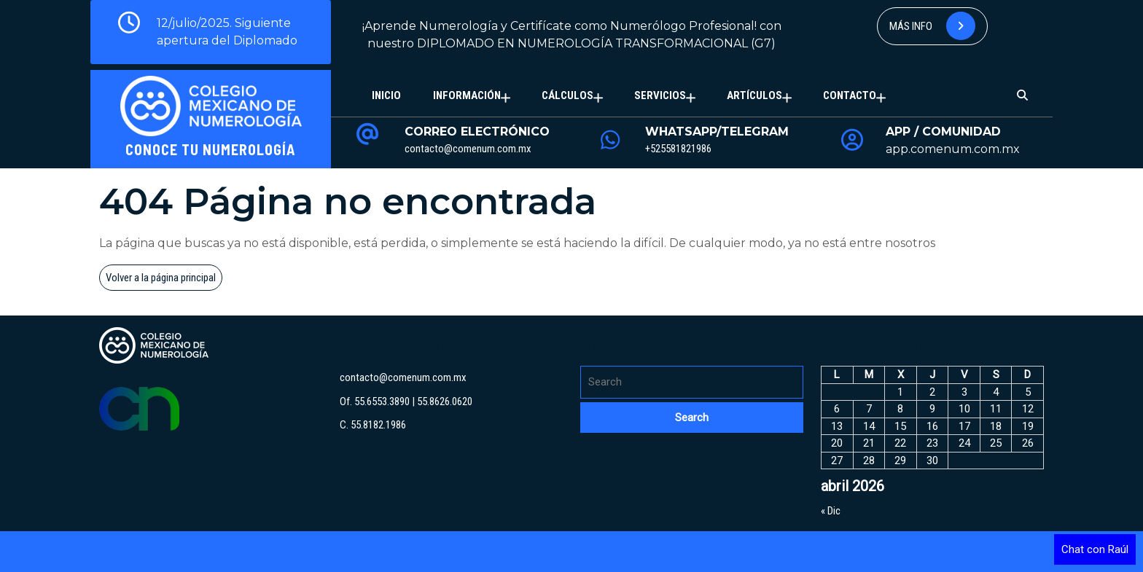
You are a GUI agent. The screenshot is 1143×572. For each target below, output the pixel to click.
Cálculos (567, 95)
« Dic (830, 510)
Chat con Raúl (1094, 549)
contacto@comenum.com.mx (468, 148)
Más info (932, 26)
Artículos (754, 95)
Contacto (849, 95)
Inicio (386, 95)
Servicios (660, 95)
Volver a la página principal (164, 280)
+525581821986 (678, 148)
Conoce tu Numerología (210, 149)
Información (467, 95)
